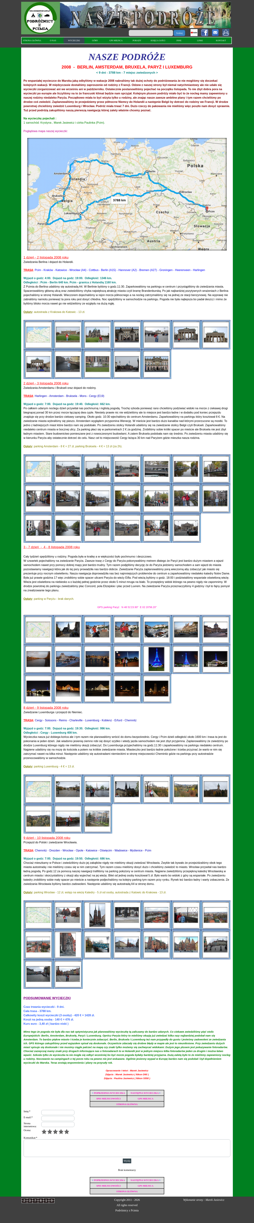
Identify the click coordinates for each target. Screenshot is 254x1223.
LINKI (200, 40)
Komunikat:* (30, 1137)
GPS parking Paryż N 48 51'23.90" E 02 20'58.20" (127, 607)
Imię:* (27, 1111)
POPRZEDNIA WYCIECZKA (109, 1093)
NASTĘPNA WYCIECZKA (145, 1093)
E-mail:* (28, 1117)
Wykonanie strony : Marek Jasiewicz (203, 1199)
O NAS (53, 40)
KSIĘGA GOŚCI (158, 40)
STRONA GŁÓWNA (32, 40)
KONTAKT (221, 40)
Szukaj (179, 33)
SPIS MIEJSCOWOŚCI (108, 1098)
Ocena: (27, 1130)
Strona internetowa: (30, 1125)
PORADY (137, 40)
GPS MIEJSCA (116, 40)
